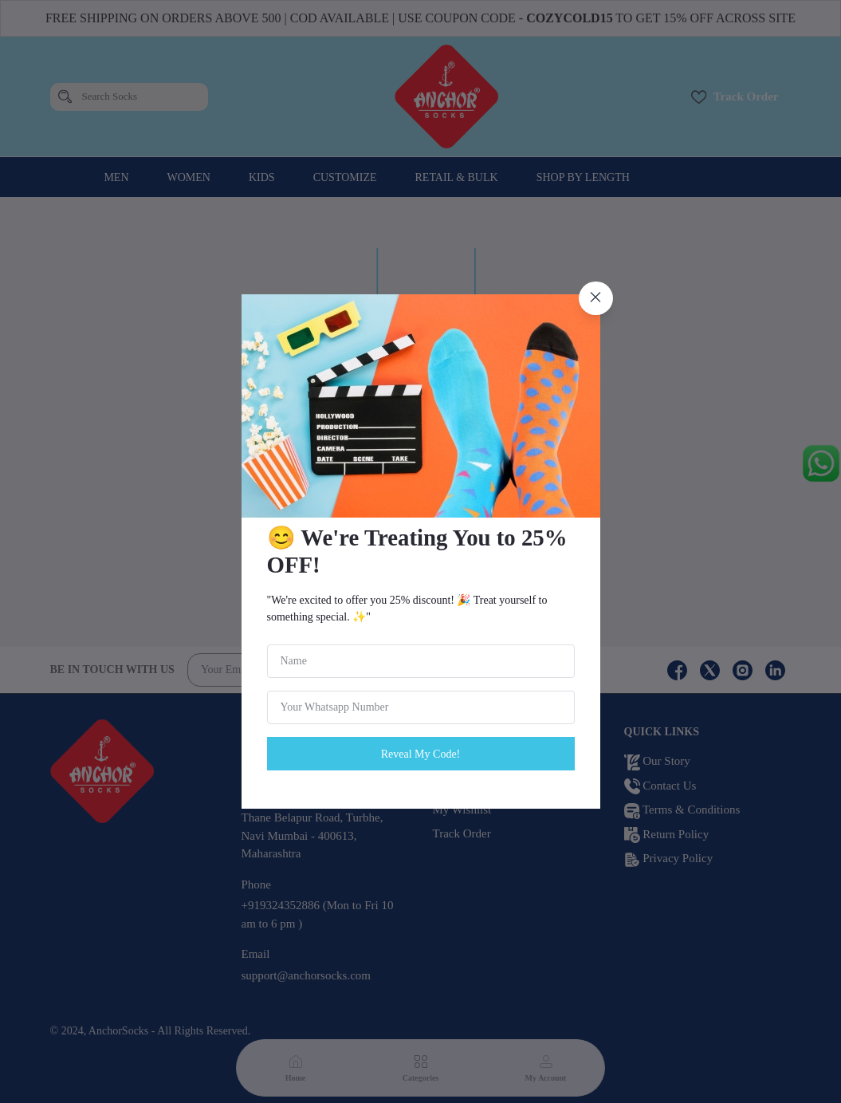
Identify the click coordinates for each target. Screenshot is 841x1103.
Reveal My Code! (421, 754)
